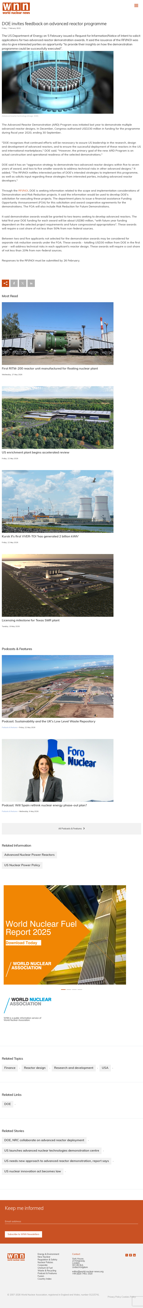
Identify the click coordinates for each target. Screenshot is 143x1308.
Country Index (44, 1279)
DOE (7, 1104)
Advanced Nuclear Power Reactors (29, 855)
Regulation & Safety (47, 1260)
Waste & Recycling (47, 1271)
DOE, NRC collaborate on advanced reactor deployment (44, 1140)
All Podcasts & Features (70, 829)
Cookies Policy (129, 1297)
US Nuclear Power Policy (22, 865)
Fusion (41, 1276)
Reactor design (35, 1068)
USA (105, 1068)
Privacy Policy (114, 1297)
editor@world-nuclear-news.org (87, 1272)
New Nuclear (44, 1257)
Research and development (73, 1068)
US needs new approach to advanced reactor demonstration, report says (56, 1161)
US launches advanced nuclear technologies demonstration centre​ (51, 1150)
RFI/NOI (23, 190)
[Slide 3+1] (80, 989)
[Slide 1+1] (69, 989)
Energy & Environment (48, 1254)
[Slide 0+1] (63, 989)
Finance (9, 1068)
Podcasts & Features (9, 727)
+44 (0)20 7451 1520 (82, 1274)
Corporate (43, 1265)
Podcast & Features (47, 1273)
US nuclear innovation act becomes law (32, 1171)
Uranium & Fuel (45, 1268)
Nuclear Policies (45, 1262)
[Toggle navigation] (136, 5)
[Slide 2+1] (74, 989)
